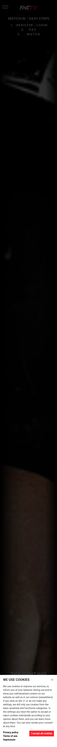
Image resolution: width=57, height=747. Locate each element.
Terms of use (10, 736)
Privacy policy (10, 732)
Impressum (9, 739)
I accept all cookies (41, 733)
